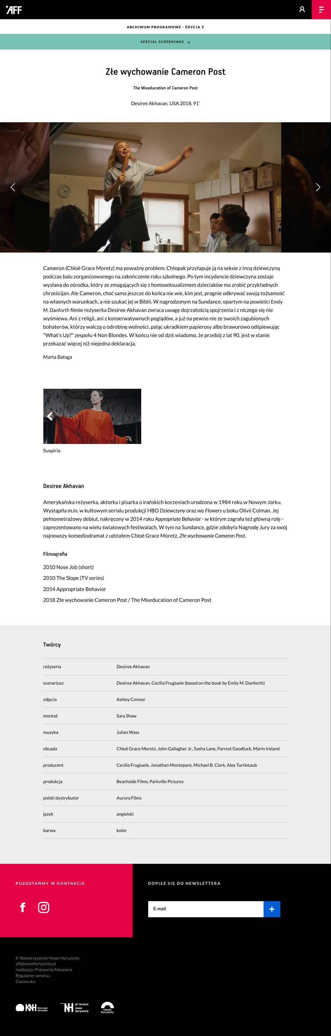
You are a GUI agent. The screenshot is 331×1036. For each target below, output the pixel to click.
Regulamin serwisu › (34, 975)
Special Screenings (162, 42)
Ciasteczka (25, 981)
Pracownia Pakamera (53, 970)
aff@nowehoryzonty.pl (36, 964)
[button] (318, 187)
